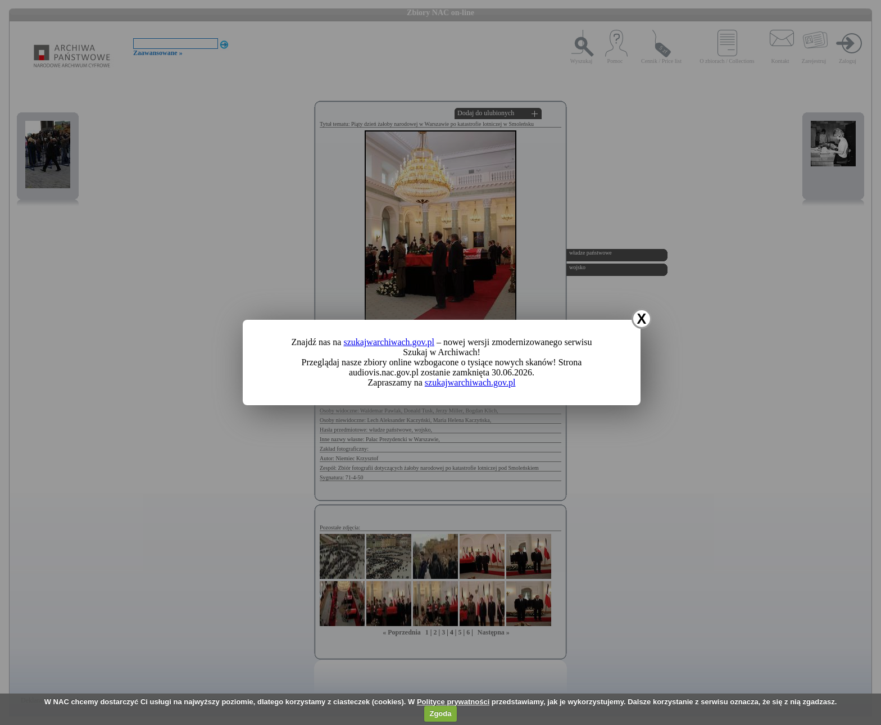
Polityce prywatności (453, 701)
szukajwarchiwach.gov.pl (388, 342)
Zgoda (440, 713)
